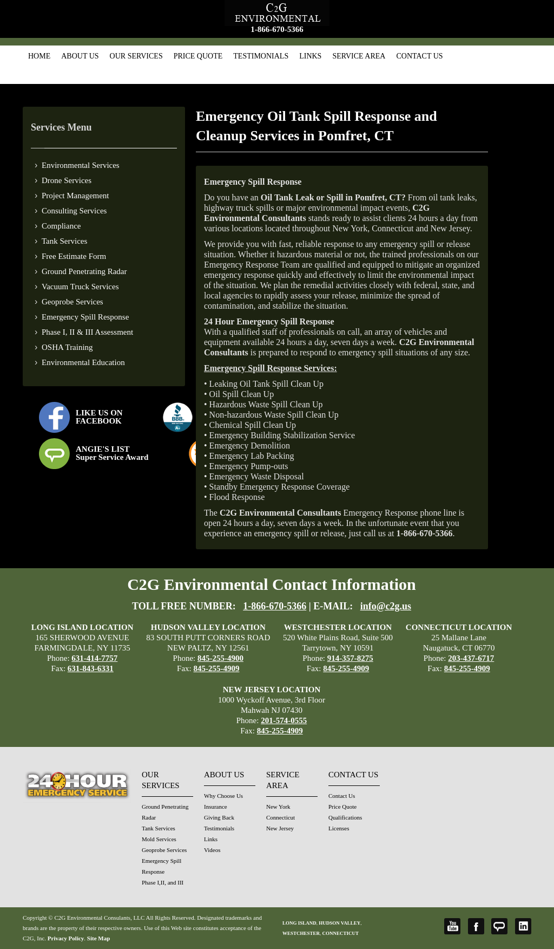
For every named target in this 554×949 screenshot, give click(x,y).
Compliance (61, 226)
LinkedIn (523, 926)
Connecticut (280, 817)
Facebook (476, 926)
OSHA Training (67, 347)
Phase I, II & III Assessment (87, 332)
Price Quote (198, 56)
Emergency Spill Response (85, 317)
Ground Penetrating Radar (84, 271)
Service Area (358, 56)
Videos (212, 850)
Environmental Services (81, 165)
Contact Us (419, 56)
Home (39, 56)
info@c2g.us (385, 606)
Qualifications (345, 817)
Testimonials (260, 56)
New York (278, 806)
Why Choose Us (223, 795)
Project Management (75, 195)
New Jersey (280, 828)
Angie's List (499, 926)
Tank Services (64, 241)
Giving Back (219, 817)
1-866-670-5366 (277, 29)
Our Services (136, 56)
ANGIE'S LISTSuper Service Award (112, 453)
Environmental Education (83, 362)
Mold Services (159, 839)
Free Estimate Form (74, 256)
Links (310, 56)
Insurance (215, 806)
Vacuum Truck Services (80, 286)
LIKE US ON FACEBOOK (99, 416)
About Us (79, 56)
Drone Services (66, 180)
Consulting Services (74, 210)
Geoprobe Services (72, 301)
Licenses (338, 828)
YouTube (452, 926)
